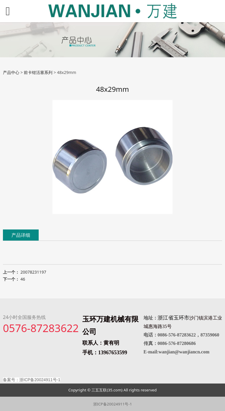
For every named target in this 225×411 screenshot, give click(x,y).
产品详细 (20, 235)
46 (23, 279)
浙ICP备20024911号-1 (112, 404)
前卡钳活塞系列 (38, 72)
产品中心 (11, 72)
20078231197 (33, 272)
